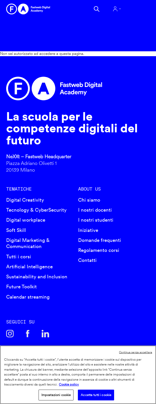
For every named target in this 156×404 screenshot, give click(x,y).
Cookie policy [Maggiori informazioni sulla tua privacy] (69, 384)
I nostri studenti (95, 220)
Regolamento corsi (98, 250)
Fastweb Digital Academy (60, 88)
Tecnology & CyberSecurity (36, 210)
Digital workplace (25, 220)
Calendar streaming (28, 297)
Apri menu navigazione (137, 9)
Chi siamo (89, 200)
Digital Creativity (25, 200)
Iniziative (88, 230)
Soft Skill (16, 230)
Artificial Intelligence (29, 267)
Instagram (10, 333)
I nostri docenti (95, 210)
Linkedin (45, 333)
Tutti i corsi (18, 257)
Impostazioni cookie (56, 395)
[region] (78, 375)
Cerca (96, 9)
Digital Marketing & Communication (28, 243)
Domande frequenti (99, 240)
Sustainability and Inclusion (36, 277)
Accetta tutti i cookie (96, 395)
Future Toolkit (21, 287)
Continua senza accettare (135, 352)
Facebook (27, 333)
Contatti (87, 260)
